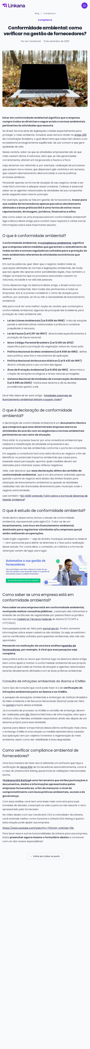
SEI (27, 714)
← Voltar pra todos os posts (45, 856)
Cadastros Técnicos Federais (34, 619)
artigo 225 (80, 135)
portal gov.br (51, 628)
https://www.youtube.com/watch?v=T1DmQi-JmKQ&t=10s (38, 828)
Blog (37, 13)
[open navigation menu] (84, 5)
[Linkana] (13, 5)
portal (10, 705)
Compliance (49, 13)
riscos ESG (26, 767)
